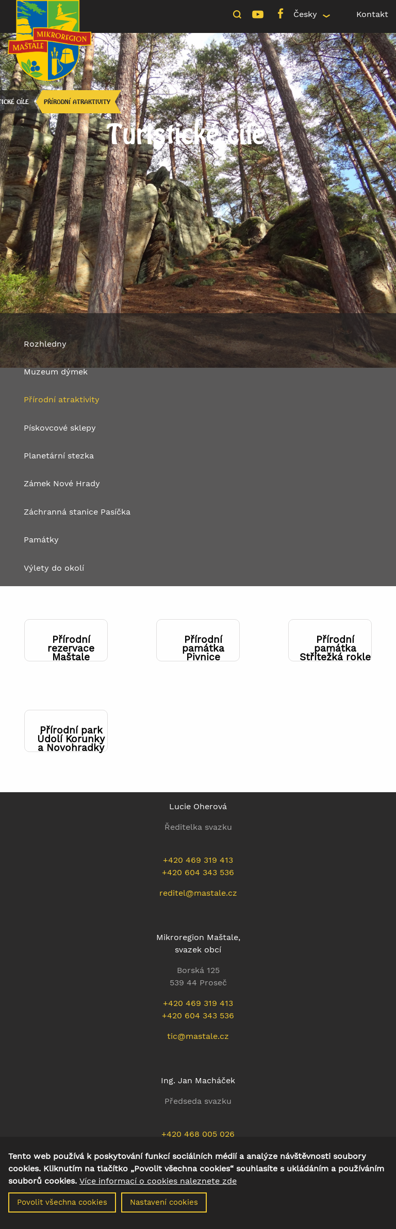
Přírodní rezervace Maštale (70, 648)
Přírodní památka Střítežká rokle (335, 648)
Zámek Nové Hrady (62, 483)
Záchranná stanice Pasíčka (77, 512)
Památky (41, 539)
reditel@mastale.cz (198, 893)
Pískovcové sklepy (60, 428)
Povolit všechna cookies (62, 1205)
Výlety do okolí (54, 568)
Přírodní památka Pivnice (203, 648)
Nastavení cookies (164, 1205)
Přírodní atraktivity (77, 102)
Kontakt (372, 14)
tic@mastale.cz (198, 1036)
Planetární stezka (59, 455)
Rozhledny (45, 344)
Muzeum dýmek (56, 372)
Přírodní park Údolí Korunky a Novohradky (71, 739)
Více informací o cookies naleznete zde (158, 1184)
